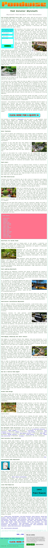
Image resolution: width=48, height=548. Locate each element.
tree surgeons (31, 431)
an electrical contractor (38, 429)
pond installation (27, 449)
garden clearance (12, 434)
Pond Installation (38, 524)
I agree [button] (28, 544)
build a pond (9, 429)
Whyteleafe (21, 119)
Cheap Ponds (31, 519)
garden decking (30, 434)
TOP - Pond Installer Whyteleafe (9, 528)
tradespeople (41, 435)
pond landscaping (11, 472)
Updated (13, 538)
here (45, 457)
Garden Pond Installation (34, 517)
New (10, 538)
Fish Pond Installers (25, 516)
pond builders (43, 124)
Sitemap (2, 538)
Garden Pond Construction (14, 525)
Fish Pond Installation (25, 524)
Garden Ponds (7, 516)
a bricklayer (30, 430)
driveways (21, 435)
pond (36, 29)
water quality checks (21, 463)
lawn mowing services (25, 433)
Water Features (36, 516)
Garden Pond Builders (40, 519)
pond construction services (30, 482)
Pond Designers (13, 519)
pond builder (38, 107)
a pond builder (24, 508)
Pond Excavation (22, 519)
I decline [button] (32, 544)
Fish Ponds (30, 520)
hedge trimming (12, 430)
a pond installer (23, 504)
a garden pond (20, 167)
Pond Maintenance (24, 523)
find (5, 440)
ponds (28, 17)
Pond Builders (15, 516)
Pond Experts (18, 538)
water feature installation (19, 476)
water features (11, 453)
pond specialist (16, 99)
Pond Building (4, 520)
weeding (17, 431)
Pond (2, 119)
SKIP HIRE (42, 433)
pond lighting (17, 297)
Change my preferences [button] (39, 544)
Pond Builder (9, 521)
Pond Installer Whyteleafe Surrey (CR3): (12, 17)
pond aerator (35, 304)
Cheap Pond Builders (12, 517)
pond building (21, 101)
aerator (26, 322)
